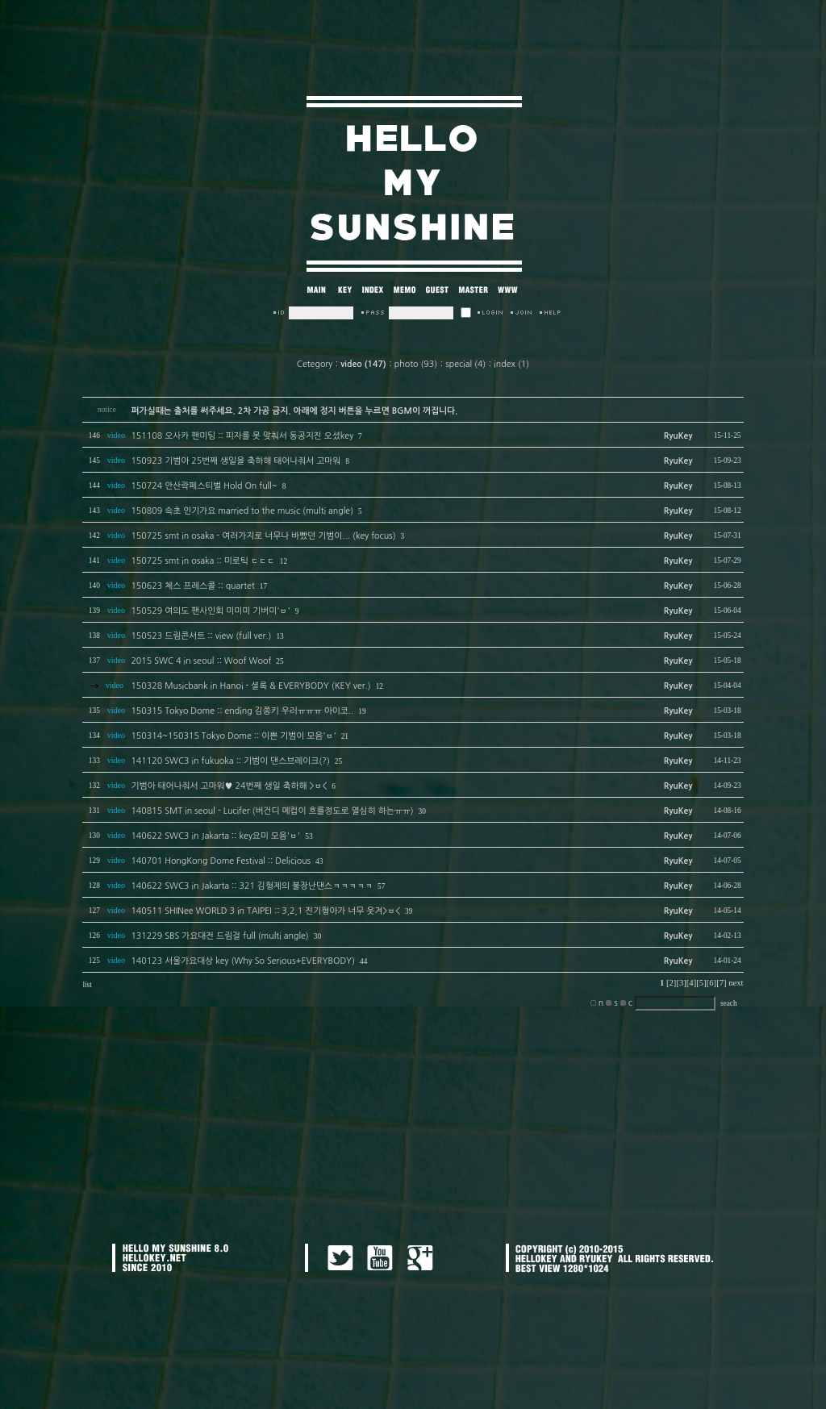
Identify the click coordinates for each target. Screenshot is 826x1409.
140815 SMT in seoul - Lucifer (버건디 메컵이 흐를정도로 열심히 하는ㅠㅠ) (272, 811)
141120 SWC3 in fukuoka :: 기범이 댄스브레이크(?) (230, 761)
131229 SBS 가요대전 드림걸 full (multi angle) (219, 936)
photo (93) (415, 364)
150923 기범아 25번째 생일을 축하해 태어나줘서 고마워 (235, 460)
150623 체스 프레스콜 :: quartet (192, 586)
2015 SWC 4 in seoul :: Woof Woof (201, 661)
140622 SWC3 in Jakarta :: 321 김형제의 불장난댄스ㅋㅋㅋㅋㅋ (252, 886)
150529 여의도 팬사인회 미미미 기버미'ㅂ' (210, 611)
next (735, 982)
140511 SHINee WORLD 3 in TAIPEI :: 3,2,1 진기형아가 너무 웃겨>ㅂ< (265, 911)
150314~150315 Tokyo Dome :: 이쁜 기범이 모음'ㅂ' (233, 736)
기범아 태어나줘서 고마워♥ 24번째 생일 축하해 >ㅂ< (229, 786)
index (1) (511, 364)
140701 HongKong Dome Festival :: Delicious (221, 861)
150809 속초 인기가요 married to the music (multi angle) (242, 510)
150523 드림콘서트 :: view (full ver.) (201, 636)
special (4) (465, 364)
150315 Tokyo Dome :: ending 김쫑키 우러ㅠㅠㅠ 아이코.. (242, 711)
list (86, 985)
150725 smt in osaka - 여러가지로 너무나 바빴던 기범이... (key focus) (263, 536)
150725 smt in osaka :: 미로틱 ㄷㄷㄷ (202, 561)
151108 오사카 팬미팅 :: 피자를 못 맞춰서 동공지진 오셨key (242, 435)
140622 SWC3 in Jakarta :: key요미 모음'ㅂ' (215, 836)
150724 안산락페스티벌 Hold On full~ (204, 485)
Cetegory (314, 364)
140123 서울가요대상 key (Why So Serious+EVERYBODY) (243, 961)
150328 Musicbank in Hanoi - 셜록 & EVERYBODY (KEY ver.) (250, 686)
